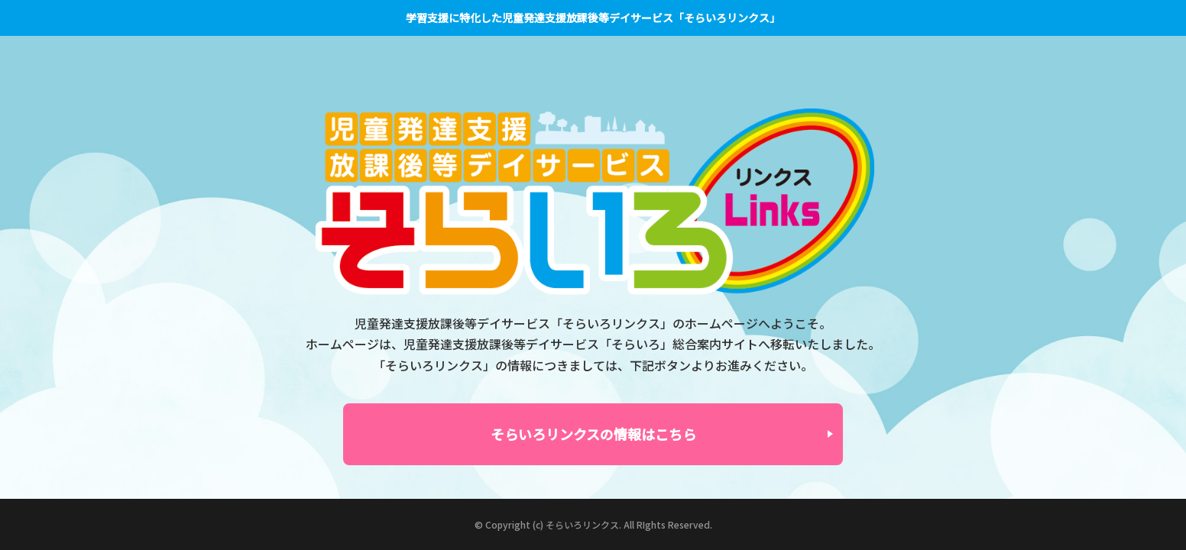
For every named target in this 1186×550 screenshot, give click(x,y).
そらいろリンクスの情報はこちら (593, 434)
